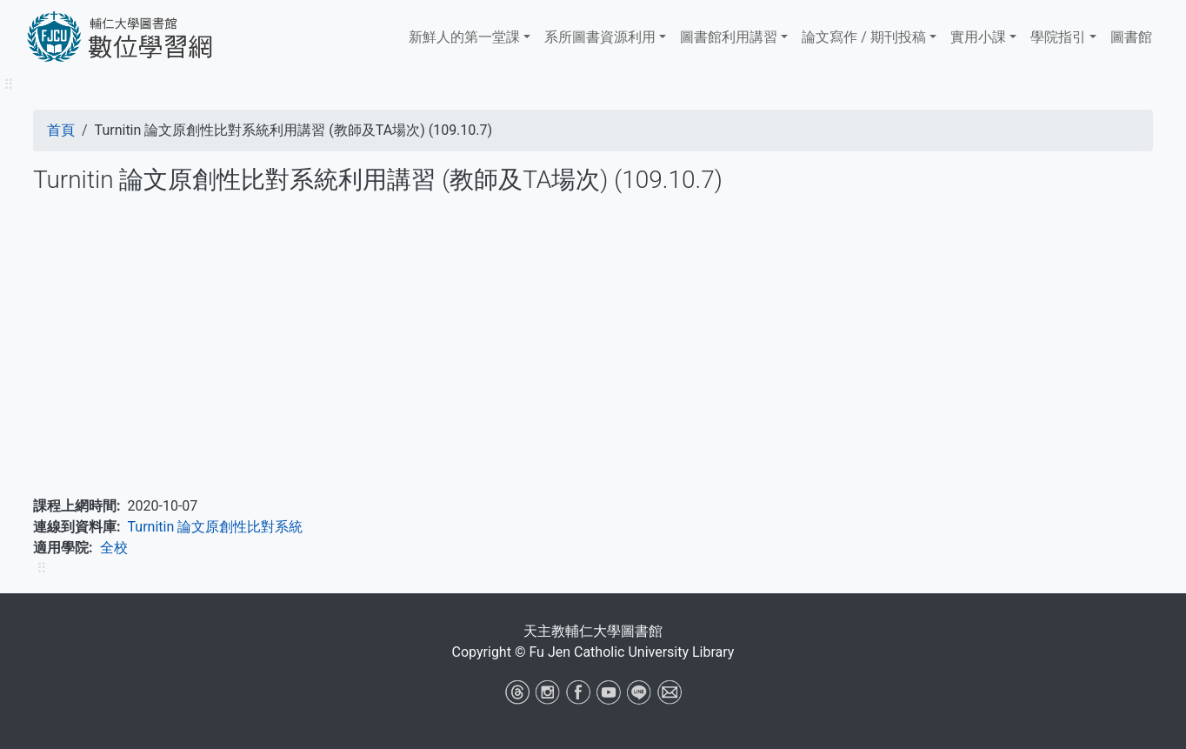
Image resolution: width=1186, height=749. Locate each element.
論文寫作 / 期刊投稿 (864, 37)
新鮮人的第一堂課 (464, 37)
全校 (114, 547)
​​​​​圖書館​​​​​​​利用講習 (728, 37)
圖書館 (1131, 37)
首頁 (61, 130)
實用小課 (978, 37)
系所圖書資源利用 (600, 37)
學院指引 (1058, 37)
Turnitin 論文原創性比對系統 (215, 526)
